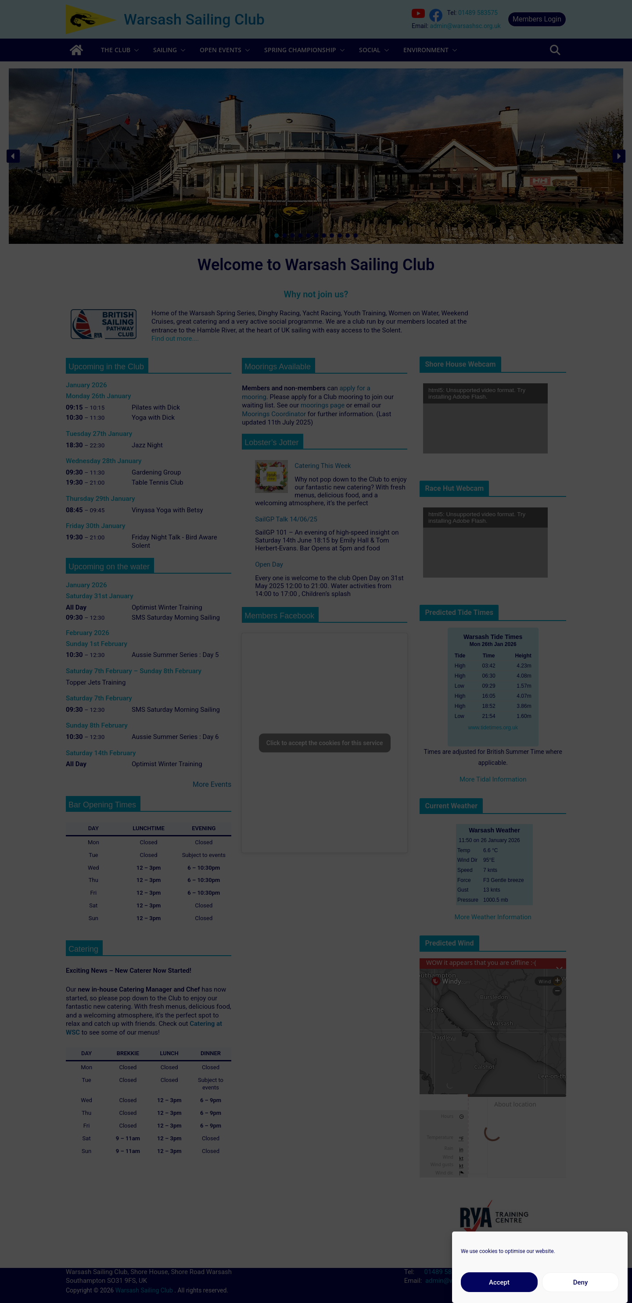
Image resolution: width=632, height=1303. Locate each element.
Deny (580, 1282)
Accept (499, 1282)
